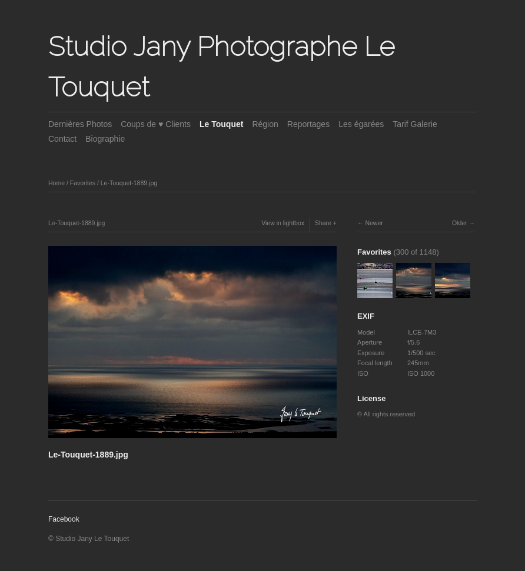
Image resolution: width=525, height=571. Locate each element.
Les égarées (361, 124)
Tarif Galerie (415, 124)
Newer (374, 222)
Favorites (82, 182)
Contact (62, 138)
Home (56, 182)
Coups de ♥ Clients (156, 124)
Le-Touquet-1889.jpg (129, 182)
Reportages (308, 124)
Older (459, 222)
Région (265, 124)
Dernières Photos (80, 124)
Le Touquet (221, 124)
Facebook (63, 519)
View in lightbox (282, 222)
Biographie (105, 138)
